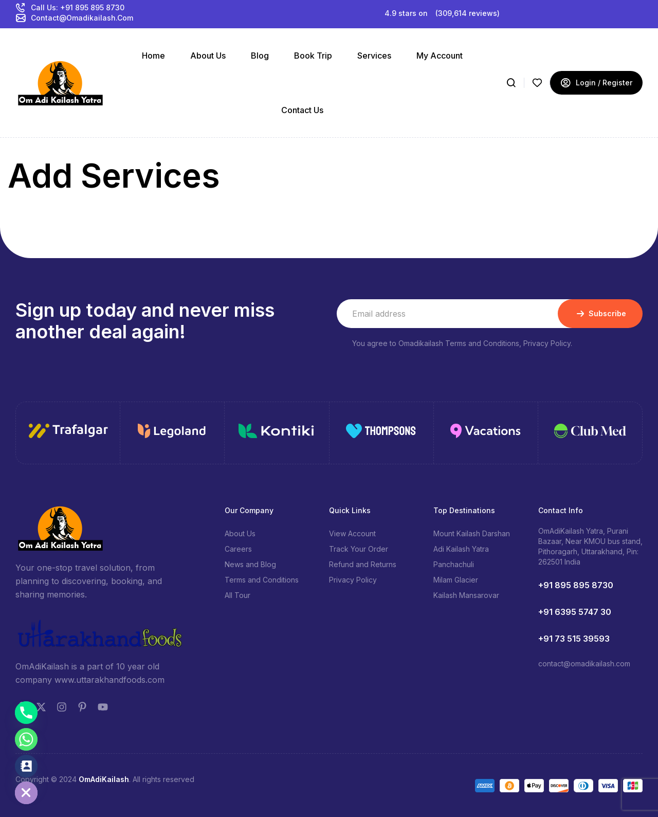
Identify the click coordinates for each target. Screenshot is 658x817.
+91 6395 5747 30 (574, 612)
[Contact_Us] (26, 766)
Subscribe (600, 313)
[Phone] (26, 712)
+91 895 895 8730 (575, 585)
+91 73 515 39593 (574, 638)
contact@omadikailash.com (584, 663)
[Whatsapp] (26, 739)
